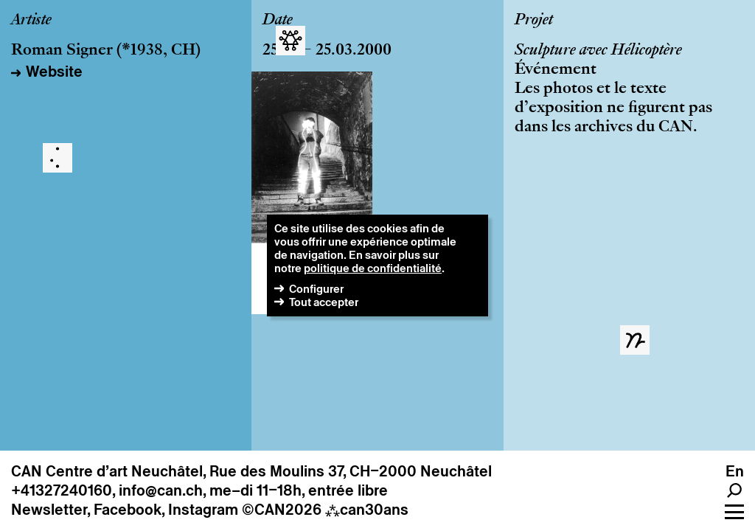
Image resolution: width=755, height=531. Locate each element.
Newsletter (49, 509)
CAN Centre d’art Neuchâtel (107, 471)
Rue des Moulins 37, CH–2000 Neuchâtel (350, 471)
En (735, 471)
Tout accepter (323, 302)
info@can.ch (161, 490)
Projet (534, 21)
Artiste (31, 21)
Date (277, 21)
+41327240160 (61, 490)
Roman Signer (62, 51)
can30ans (366, 509)
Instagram (203, 509)
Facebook (127, 509)
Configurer (316, 288)
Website (54, 71)
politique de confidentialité (373, 268)
